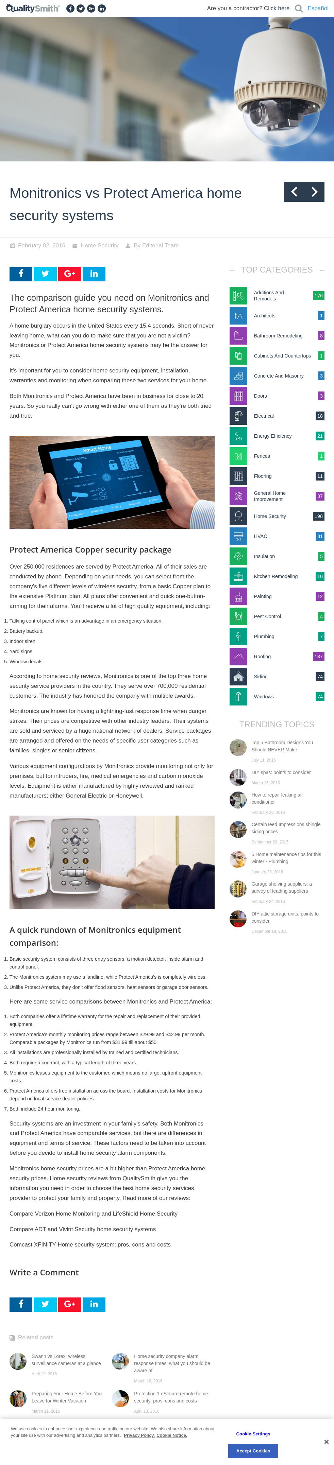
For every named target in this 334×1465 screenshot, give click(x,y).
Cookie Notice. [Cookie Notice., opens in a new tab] (171, 1435)
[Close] (326, 1441)
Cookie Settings (253, 1433)
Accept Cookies (253, 1450)
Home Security (99, 245)
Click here (277, 8)
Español (318, 8)
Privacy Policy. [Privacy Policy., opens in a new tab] (139, 1435)
